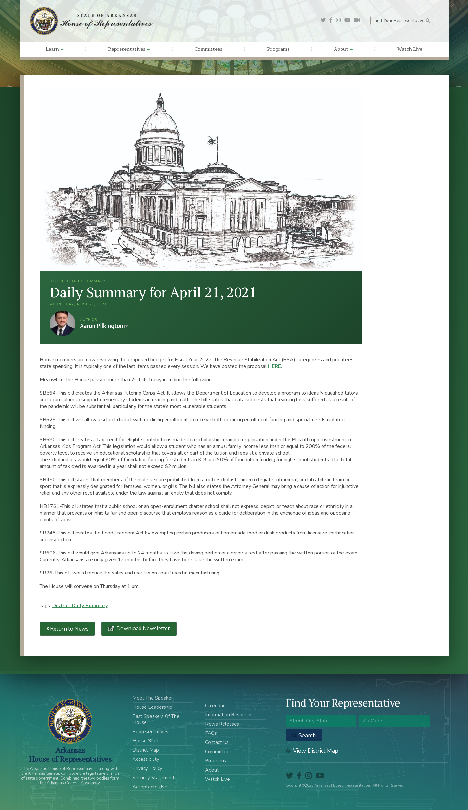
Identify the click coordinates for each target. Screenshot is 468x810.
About (343, 48)
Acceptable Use (150, 787)
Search (304, 735)
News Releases (222, 724)
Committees (208, 48)
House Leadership (152, 707)
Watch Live (409, 48)
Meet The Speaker (153, 698)
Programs (278, 48)
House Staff (146, 741)
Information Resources (229, 715)
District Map (146, 750)
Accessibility (146, 759)
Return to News (67, 629)
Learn (55, 48)
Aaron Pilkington (62, 323)
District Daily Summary (80, 605)
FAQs (211, 733)
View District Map (312, 750)
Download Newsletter (142, 628)
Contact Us (217, 742)
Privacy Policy (147, 768)
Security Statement (154, 777)
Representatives (129, 48)
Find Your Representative (402, 20)
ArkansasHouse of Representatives (70, 754)
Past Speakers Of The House (156, 719)
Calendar (214, 705)
